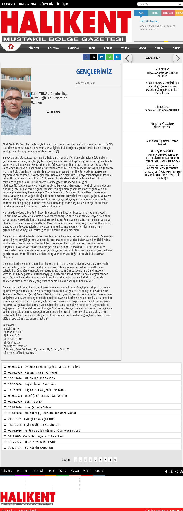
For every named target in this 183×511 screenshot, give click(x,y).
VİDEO (142, 48)
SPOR (91, 48)
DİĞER (176, 48)
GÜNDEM (34, 48)
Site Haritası (8, 508)
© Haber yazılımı (164, 508)
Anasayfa (9, 4)
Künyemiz (47, 4)
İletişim (63, 4)
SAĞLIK (159, 48)
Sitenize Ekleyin (28, 508)
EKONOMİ (73, 48)
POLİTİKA (53, 48)
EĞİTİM (108, 48)
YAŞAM (125, 48)
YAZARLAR (153, 58)
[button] (127, 58)
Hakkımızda (27, 4)
